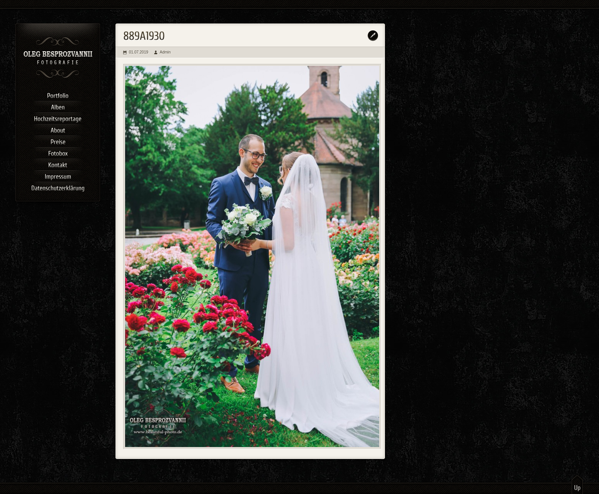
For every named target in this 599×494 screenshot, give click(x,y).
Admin (165, 52)
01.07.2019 (138, 52)
